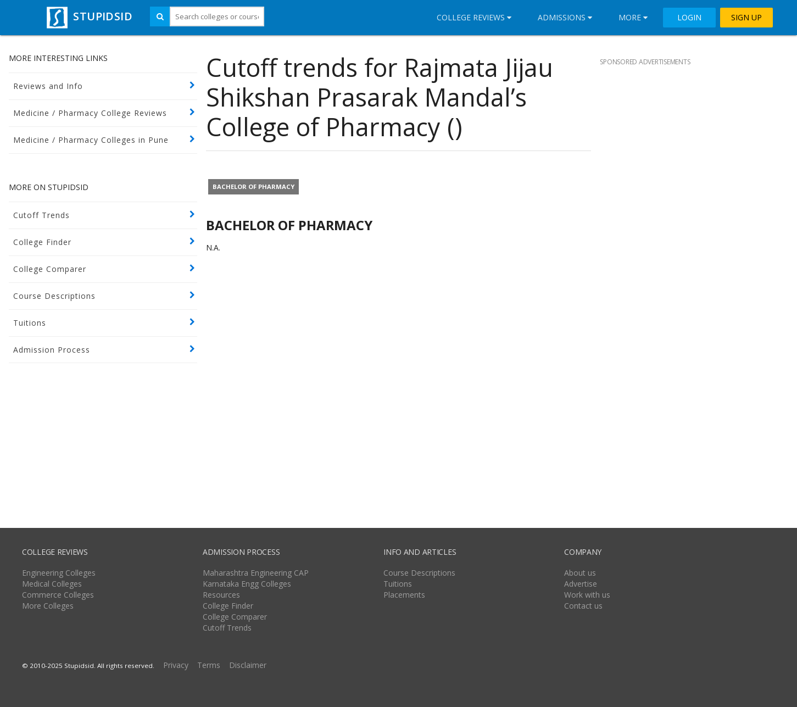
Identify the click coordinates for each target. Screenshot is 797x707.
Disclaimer (247, 665)
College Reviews (474, 17)
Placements (404, 594)
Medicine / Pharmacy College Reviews (90, 113)
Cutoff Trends (41, 215)
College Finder (42, 242)
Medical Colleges (52, 583)
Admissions (565, 17)
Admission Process (51, 349)
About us (580, 572)
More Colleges (48, 605)
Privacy (175, 665)
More (633, 17)
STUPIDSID (88, 16)
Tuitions (29, 323)
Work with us (587, 594)
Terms (208, 665)
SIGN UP (746, 17)
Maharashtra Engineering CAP (256, 572)
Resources (221, 594)
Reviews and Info (48, 86)
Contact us (583, 605)
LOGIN (689, 17)
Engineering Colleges (59, 572)
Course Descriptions (54, 296)
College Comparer (49, 269)
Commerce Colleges (58, 594)
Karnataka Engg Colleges (247, 583)
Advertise (580, 583)
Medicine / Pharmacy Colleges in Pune (91, 140)
